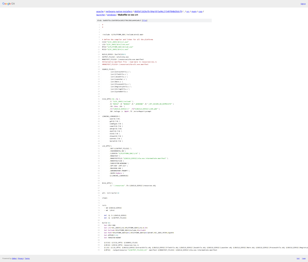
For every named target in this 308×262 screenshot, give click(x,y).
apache (100, 11)
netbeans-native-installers (119, 11)
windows (111, 14)
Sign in (303, 4)
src (187, 11)
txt (298, 258)
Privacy (20, 258)
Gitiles (14, 258)
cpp (200, 11)
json (304, 258)
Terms (27, 258)
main (194, 11)
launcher (100, 14)
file (144, 20)
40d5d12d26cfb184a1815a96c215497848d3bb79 (158, 11)
